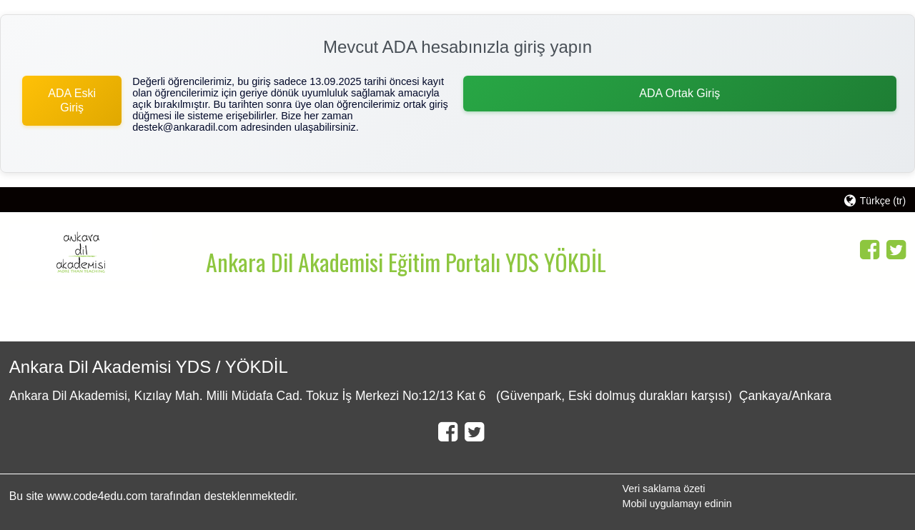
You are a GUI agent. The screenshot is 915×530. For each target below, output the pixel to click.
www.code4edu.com (98, 496)
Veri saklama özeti (663, 488)
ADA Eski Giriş (72, 100)
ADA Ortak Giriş (679, 93)
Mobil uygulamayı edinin (676, 503)
